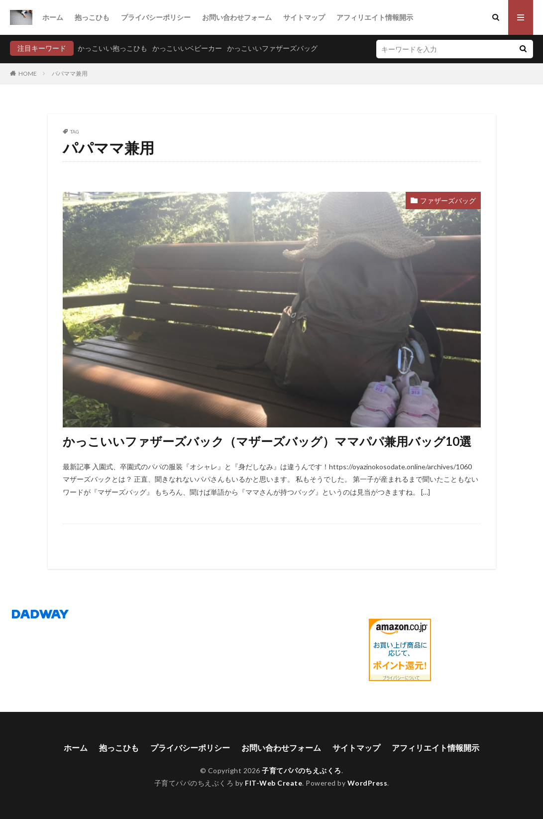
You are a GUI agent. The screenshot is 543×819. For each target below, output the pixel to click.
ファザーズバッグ (448, 200)
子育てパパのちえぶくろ (301, 770)
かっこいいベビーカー (187, 48)
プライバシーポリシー (156, 17)
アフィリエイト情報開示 (374, 17)
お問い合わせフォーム (237, 17)
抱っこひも (92, 17)
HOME (27, 73)
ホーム (52, 17)
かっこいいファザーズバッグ (272, 48)
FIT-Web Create (273, 783)
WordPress (367, 783)
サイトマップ (304, 17)
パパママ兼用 (70, 73)
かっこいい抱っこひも (112, 48)
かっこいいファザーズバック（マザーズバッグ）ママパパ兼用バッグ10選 (267, 441)
